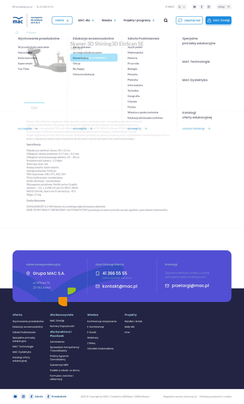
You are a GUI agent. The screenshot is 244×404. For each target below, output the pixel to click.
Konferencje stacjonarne (102, 321)
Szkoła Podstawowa (24, 332)
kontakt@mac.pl (119, 286)
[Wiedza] (109, 20)
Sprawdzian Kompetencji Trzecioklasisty (64, 349)
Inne (127, 332)
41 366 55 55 (114, 273)
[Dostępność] (182, 6)
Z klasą (91, 343)
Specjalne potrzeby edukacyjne (24, 339)
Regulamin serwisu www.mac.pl (180, 396)
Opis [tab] (34, 107)
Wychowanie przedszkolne (28, 321)
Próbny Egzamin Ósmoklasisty (59, 357)
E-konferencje (95, 327)
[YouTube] (194, 6)
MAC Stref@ (57, 320)
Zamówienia (57, 341)
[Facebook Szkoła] (31, 396)
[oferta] (62, 20)
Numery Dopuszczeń (62, 326)
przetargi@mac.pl (190, 285)
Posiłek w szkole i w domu (65, 370)
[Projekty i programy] (139, 20)
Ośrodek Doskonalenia (100, 348)
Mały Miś (130, 327)
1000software (142, 396)
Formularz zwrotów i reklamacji (61, 377)
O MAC (169, 7)
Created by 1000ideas (121, 396)
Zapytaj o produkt (93, 58)
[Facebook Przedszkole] (48, 396)
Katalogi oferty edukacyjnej (21, 359)
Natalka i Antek (133, 321)
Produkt (31, 32)
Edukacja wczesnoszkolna (28, 327)
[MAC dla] (86, 20)
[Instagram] (208, 6)
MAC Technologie (23, 346)
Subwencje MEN (59, 365)
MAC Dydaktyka (22, 352)
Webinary (92, 337)
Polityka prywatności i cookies (215, 396)
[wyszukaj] (166, 20)
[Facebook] (201, 6)
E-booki (91, 332)
